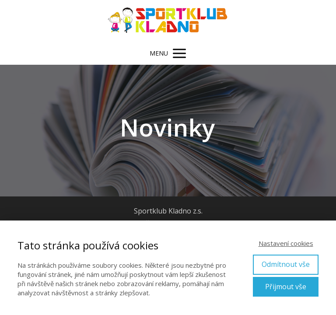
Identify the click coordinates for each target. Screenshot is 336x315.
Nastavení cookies (286, 243)
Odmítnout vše (286, 264)
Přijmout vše (285, 286)
